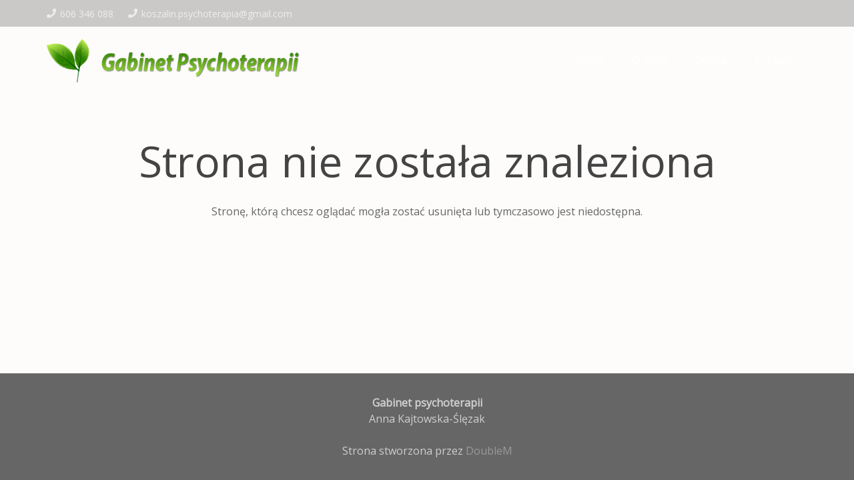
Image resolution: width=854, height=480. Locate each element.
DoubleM (489, 450)
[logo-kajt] (176, 60)
